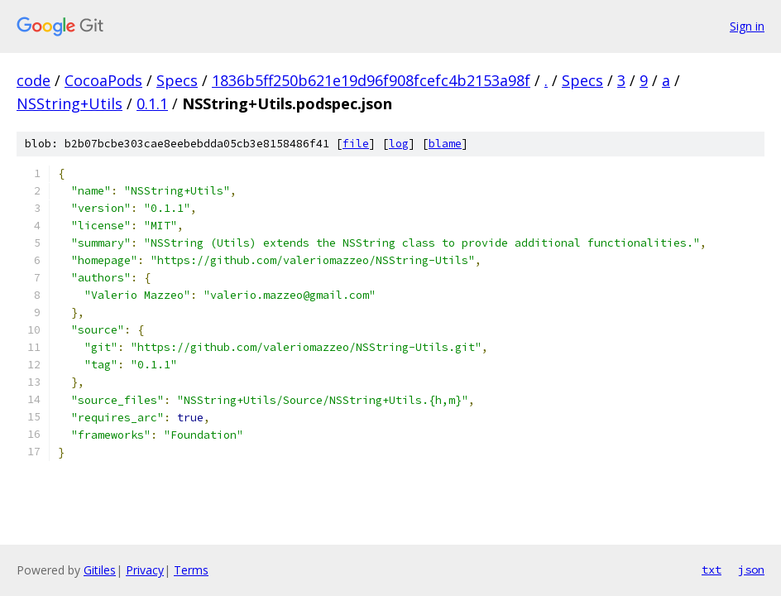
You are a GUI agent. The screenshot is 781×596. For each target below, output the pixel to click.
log (399, 144)
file (356, 144)
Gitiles (100, 570)
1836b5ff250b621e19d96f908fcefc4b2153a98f (371, 80)
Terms (191, 570)
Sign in (747, 26)
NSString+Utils (69, 103)
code (33, 80)
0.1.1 (152, 103)
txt (711, 569)
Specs (177, 80)
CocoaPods (103, 80)
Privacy (145, 570)
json (751, 569)
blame (445, 144)
